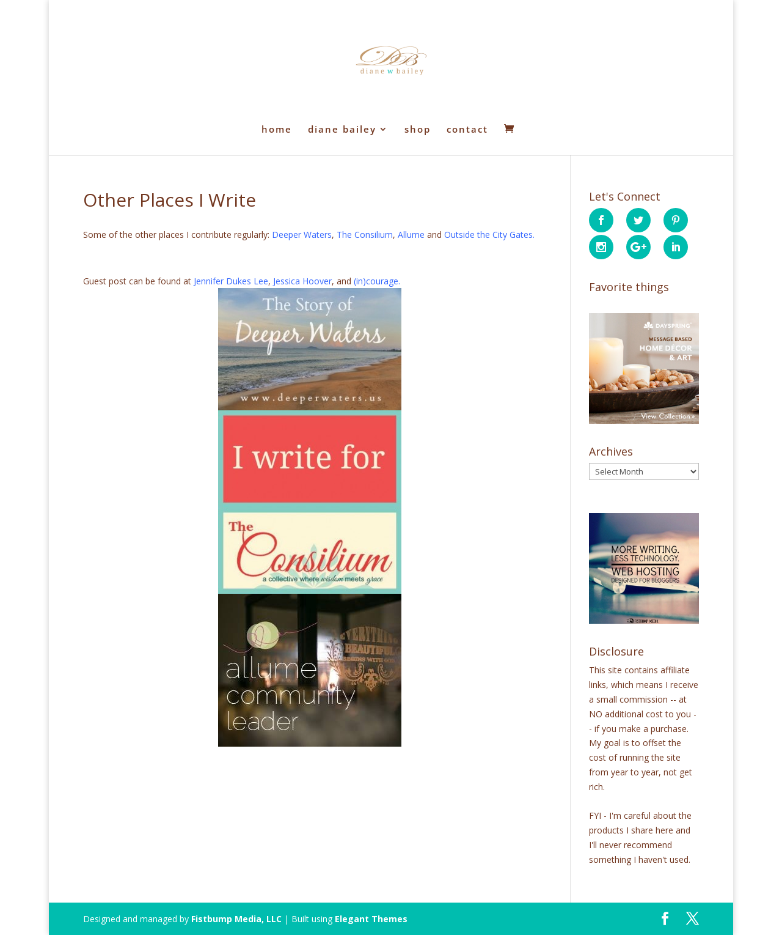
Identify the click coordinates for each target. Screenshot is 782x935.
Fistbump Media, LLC (236, 919)
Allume (411, 234)
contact (467, 130)
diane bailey (342, 130)
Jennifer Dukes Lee (231, 281)
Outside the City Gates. (489, 234)
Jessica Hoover (302, 281)
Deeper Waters (302, 234)
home (276, 130)
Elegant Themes (371, 919)
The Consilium (365, 234)
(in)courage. (377, 281)
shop (417, 130)
